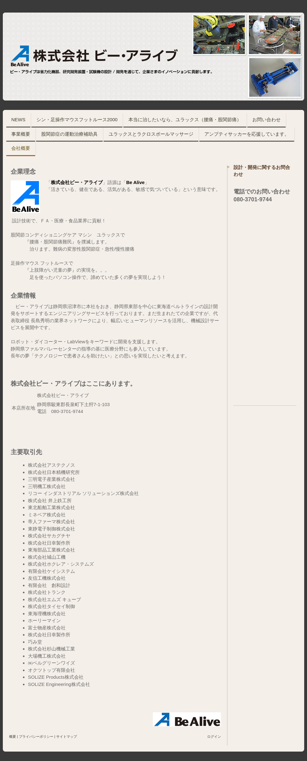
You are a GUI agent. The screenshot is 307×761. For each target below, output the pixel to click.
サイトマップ (66, 736)
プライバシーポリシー (36, 736)
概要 (12, 736)
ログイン (214, 736)
